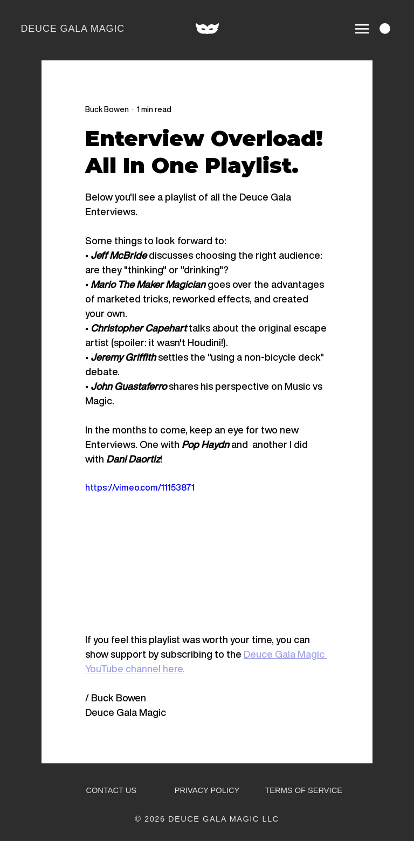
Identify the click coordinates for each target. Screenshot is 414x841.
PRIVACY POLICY (207, 790)
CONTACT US (111, 790)
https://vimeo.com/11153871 (140, 487)
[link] (385, 28)
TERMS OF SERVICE (303, 790)
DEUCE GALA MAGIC (72, 28)
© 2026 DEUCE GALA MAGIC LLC (207, 819)
